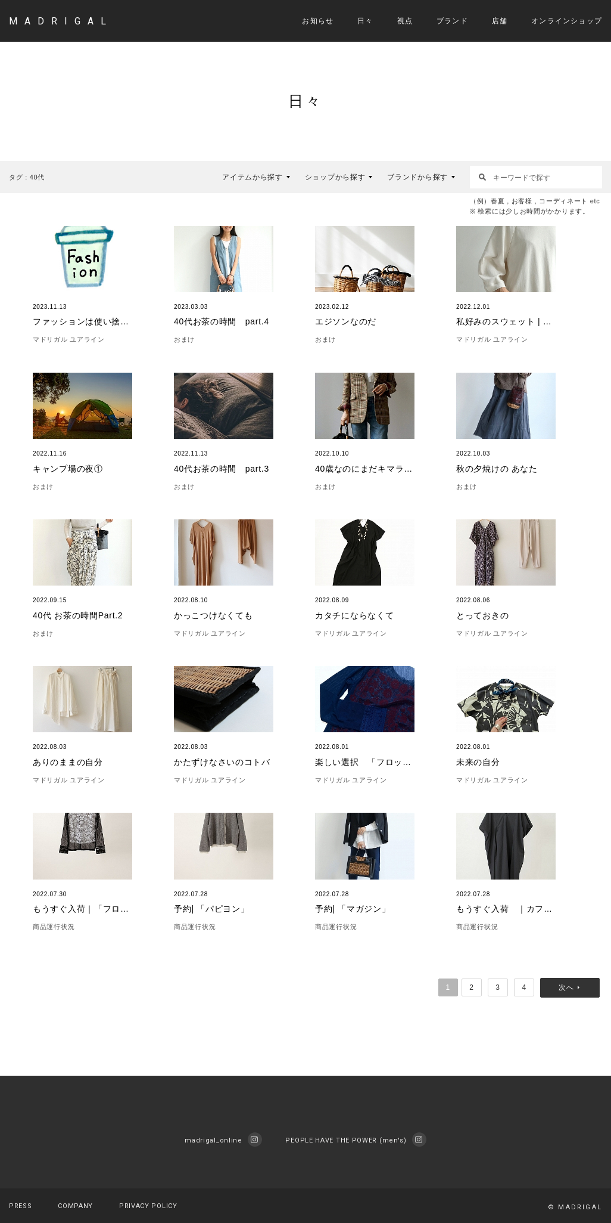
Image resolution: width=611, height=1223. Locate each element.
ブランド (452, 21)
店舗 (499, 21)
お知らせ (317, 21)
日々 (365, 21)
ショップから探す (335, 177)
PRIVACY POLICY (148, 1206)
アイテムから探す (252, 177)
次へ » (572, 988)
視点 (405, 21)
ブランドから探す (417, 177)
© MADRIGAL (575, 1207)
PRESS (20, 1206)
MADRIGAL (61, 21)
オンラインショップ (566, 21)
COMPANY (75, 1206)
